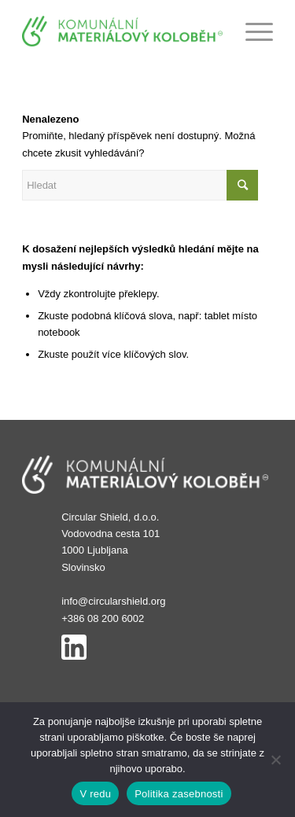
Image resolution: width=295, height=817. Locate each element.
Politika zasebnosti (179, 794)
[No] (275, 759)
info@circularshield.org (113, 601)
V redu (95, 794)
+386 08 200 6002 (102, 618)
